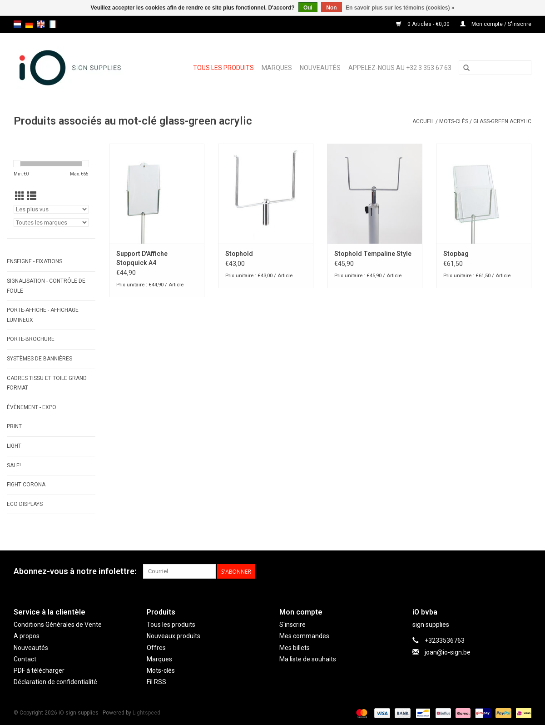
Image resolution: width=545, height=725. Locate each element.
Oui (307, 8)
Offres (156, 647)
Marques (277, 67)
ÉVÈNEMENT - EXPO (31, 407)
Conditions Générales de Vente (58, 624)
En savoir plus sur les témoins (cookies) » (400, 8)
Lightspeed (146, 713)
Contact (25, 659)
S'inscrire (292, 624)
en (41, 24)
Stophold (239, 253)
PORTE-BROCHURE (30, 339)
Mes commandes (304, 636)
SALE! (14, 465)
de (29, 24)
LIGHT (14, 446)
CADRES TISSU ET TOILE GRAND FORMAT (47, 383)
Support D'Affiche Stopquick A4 (142, 258)
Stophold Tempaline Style (372, 253)
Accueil (423, 121)
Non (331, 8)
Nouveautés (320, 67)
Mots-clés (453, 121)
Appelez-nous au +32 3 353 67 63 (399, 67)
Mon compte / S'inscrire (495, 24)
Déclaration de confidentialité (55, 681)
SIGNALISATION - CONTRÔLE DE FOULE (46, 286)
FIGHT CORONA (26, 484)
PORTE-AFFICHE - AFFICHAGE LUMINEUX (43, 315)
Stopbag (456, 253)
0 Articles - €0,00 (423, 24)
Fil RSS (156, 681)
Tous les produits (223, 67)
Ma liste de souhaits (307, 659)
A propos (27, 636)
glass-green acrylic (502, 121)
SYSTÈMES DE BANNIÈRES (39, 358)
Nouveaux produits (173, 636)
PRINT (14, 426)
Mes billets (294, 647)
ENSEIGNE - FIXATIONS (34, 261)
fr (52, 24)
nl (17, 24)
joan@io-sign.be (448, 652)
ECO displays (25, 504)
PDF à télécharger (39, 670)
